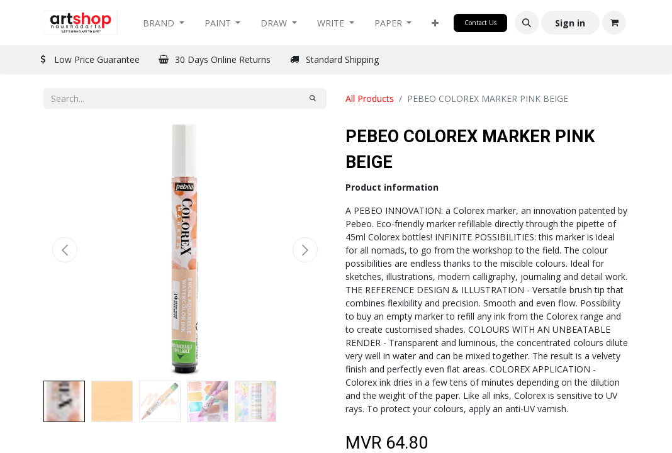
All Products (369, 98)
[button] (435, 23)
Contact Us (480, 22)
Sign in (570, 23)
